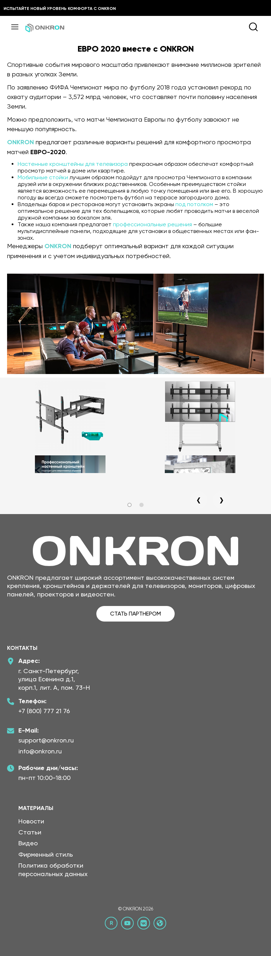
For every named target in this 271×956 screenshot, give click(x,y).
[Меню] (14, 26)
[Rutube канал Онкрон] (111, 923)
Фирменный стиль (45, 854)
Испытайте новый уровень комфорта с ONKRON (60, 8)
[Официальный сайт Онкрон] (159, 923)
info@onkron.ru (40, 751)
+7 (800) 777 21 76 (44, 711)
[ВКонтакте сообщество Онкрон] (143, 923)
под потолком (194, 204)
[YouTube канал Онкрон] (127, 923)
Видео (28, 843)
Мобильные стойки (43, 177)
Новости (31, 821)
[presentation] (198, 500)
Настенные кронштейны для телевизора (73, 164)
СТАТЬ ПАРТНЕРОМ (135, 613)
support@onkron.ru (46, 740)
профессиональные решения (152, 224)
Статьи (29, 832)
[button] (129, 505)
